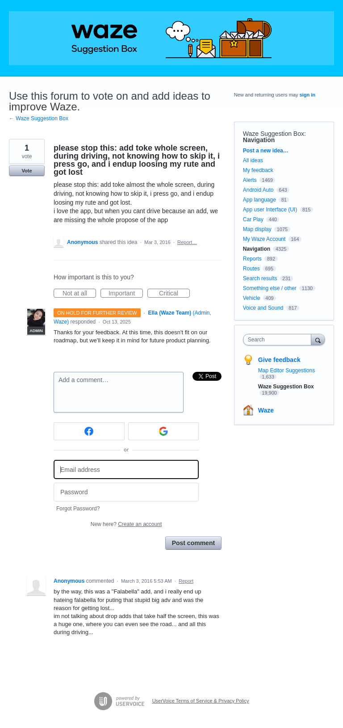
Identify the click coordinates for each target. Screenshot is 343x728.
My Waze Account (264, 239)
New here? (126, 524)
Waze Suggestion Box (273, 133)
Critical (174, 294)
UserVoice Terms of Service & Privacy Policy (200, 700)
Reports (252, 259)
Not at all (79, 294)
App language (259, 200)
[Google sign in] (163, 431)
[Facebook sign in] (89, 431)
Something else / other (270, 288)
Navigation (259, 139)
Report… (187, 242)
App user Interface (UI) (270, 209)
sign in (307, 94)
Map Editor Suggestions (286, 370)
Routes (251, 268)
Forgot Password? (78, 508)
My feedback (258, 170)
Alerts (250, 180)
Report (186, 581)
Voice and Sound (263, 308)
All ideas (253, 160)
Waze (266, 410)
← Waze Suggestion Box (38, 118)
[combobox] (279, 340)
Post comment (193, 543)
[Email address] (126, 469)
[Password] (126, 492)
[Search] (318, 339)
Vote (26, 170)
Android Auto (258, 190)
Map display (257, 229)
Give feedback (279, 359)
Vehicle (251, 298)
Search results (260, 278)
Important (126, 294)
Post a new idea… (266, 150)
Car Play (253, 219)
